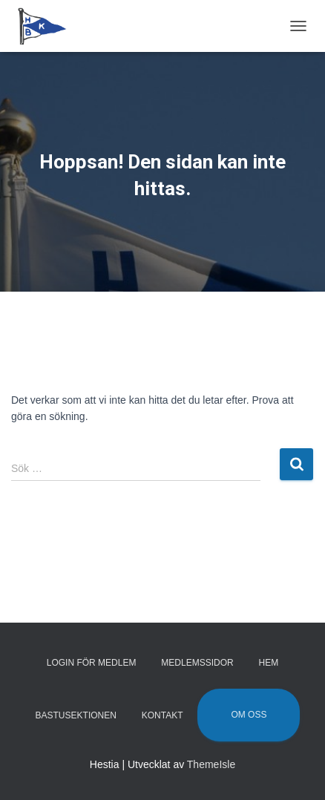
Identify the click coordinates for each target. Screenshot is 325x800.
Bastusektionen (76, 715)
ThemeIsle (211, 764)
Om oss (248, 714)
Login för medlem (92, 663)
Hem (269, 663)
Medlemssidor (197, 663)
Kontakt (162, 715)
